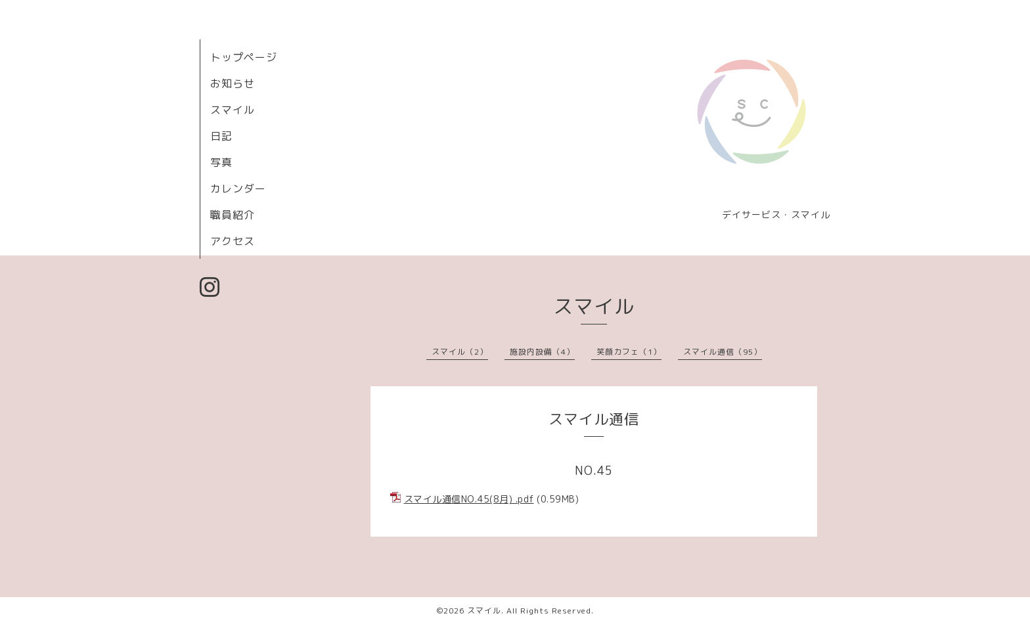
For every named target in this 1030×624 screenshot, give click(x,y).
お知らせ (232, 83)
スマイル (232, 109)
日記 (221, 136)
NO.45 (594, 470)
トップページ (243, 57)
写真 (221, 162)
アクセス (232, 241)
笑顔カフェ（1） (628, 351)
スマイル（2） (460, 351)
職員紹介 (232, 215)
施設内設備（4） (542, 351)
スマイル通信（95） (722, 351)
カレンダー (238, 188)
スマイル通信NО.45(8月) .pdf (469, 499)
